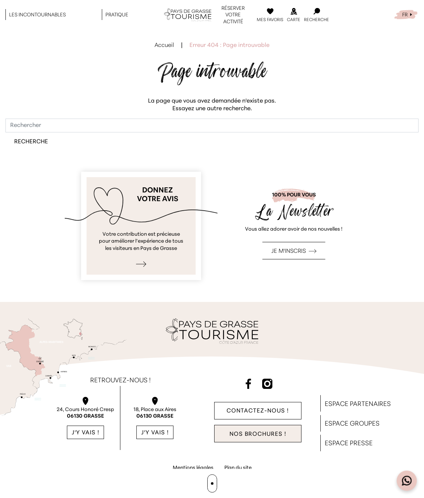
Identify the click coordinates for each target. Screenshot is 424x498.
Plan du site (238, 468)
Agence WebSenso (213, 482)
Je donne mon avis (141, 226)
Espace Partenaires (358, 404)
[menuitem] (406, 14)
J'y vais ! (85, 433)
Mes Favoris (270, 19)
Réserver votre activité (233, 14)
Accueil (164, 45)
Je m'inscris (288, 251)
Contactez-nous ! (258, 411)
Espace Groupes (352, 424)
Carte (293, 19)
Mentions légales (193, 468)
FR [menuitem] (405, 14)
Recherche (316, 19)
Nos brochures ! (257, 434)
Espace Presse (349, 443)
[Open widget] (407, 481)
